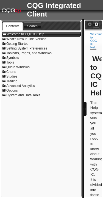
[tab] (12, 26)
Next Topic (96, 24)
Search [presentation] (32, 26)
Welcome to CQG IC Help (96, 40)
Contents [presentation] (12, 26)
